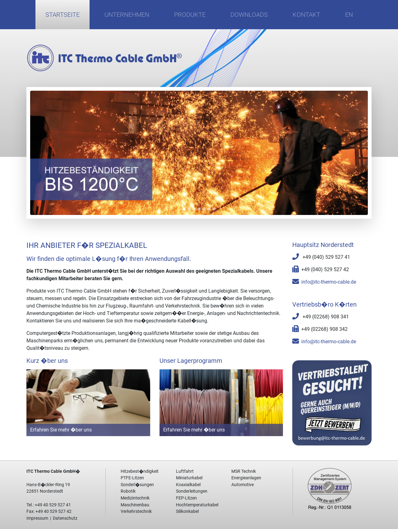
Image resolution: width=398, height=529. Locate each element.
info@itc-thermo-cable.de (328, 282)
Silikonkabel (187, 511)
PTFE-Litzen (132, 478)
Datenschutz (65, 518)
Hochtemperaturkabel (197, 505)
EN (349, 14)
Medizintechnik (135, 498)
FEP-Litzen (186, 498)
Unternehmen (126, 14)
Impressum (37, 518)
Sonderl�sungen (137, 484)
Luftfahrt (185, 471)
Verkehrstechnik (136, 511)
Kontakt (306, 14)
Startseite (62, 14)
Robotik (128, 491)
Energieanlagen (246, 478)
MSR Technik (243, 471)
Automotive (242, 484)
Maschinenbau (135, 505)
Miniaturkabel (189, 478)
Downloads (249, 14)
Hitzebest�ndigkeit (140, 471)
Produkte (190, 14)
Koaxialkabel (188, 484)
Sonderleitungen (191, 491)
